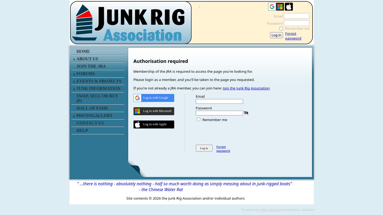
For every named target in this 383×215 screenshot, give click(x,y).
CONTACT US (90, 123)
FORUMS (86, 73)
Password (273, 23)
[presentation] (236, 132)
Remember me (297, 28)
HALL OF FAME (93, 108)
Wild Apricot (270, 210)
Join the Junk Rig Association (246, 88)
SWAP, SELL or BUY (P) (97, 98)
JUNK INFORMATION (98, 88)
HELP (82, 130)
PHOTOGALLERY (95, 115)
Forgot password (293, 36)
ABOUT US (87, 59)
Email (277, 16)
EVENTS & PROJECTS (99, 81)
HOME (83, 51)
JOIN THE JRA (91, 66)
